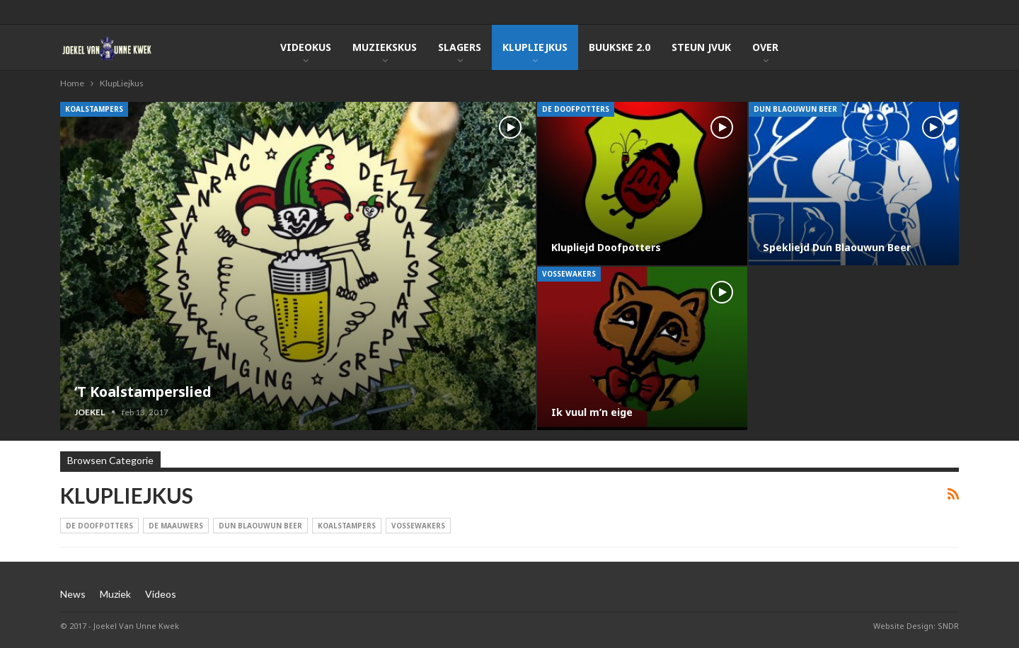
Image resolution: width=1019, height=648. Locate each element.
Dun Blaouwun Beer (795, 109)
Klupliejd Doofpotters (607, 247)
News (73, 594)
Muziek (115, 594)
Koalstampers (94, 109)
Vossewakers (569, 274)
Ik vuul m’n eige (592, 412)
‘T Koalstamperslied (144, 391)
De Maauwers (176, 526)
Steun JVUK (701, 47)
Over (765, 47)
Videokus (305, 47)
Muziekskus (384, 47)
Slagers (459, 47)
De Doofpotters (575, 109)
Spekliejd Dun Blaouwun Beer (837, 247)
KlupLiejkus (535, 47)
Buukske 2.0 (619, 47)
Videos (160, 594)
